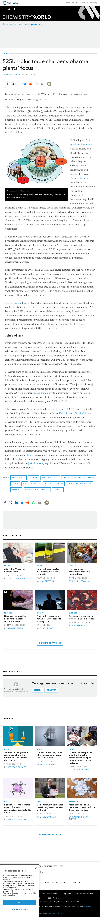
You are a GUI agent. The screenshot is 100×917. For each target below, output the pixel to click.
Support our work (54, 898)
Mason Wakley (48, 764)
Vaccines (58, 490)
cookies (87, 906)
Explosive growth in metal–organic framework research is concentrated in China (17, 809)
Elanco (29, 454)
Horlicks (63, 413)
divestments (86, 144)
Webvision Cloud (56, 913)
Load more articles (50, 643)
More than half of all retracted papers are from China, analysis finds (82, 807)
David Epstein (13, 302)
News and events (49, 893)
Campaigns (66, 893)
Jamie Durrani (48, 817)
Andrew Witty (45, 392)
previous (75, 144)
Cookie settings (19, 909)
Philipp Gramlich (81, 581)
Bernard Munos (79, 178)
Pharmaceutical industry (37, 490)
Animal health (18, 478)
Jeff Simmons (35, 463)
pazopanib (21, 282)
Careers (73, 566)
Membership (92, 3)
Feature (8, 613)
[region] (19, 890)
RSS (61, 866)
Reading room (31, 25)
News (5, 54)
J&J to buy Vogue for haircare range (14, 570)
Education (80, 3)
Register (51, 690)
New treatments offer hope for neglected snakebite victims (15, 619)
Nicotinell (79, 413)
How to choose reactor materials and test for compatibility (48, 572)
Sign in (37, 690)
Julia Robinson (81, 770)
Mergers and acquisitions (80, 484)
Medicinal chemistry (54, 484)
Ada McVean (47, 581)
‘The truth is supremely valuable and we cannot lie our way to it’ (50, 619)
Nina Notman (15, 628)
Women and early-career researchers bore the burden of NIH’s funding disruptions (16, 756)
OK (19, 902)
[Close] (36, 868)
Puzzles (42, 25)
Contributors (50, 866)
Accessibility (62, 882)
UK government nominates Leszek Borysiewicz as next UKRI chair (50, 807)
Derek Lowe (46, 628)
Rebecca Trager (17, 767)
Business (33, 478)
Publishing (70, 3)
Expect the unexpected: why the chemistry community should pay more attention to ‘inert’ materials (81, 757)
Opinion (40, 613)
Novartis (16, 490)
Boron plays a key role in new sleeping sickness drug (82, 617)
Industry (35, 484)
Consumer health (50, 478)
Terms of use (47, 882)
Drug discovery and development (78, 478)
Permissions (76, 882)
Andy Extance (13, 75)
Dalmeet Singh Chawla (79, 818)
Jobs (20, 25)
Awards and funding (84, 893)
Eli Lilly (15, 484)
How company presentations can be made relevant (79, 572)
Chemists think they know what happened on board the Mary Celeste (49, 755)
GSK (24, 484)
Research (73, 801)
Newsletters (11, 25)
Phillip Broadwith (18, 578)
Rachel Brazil (80, 626)
